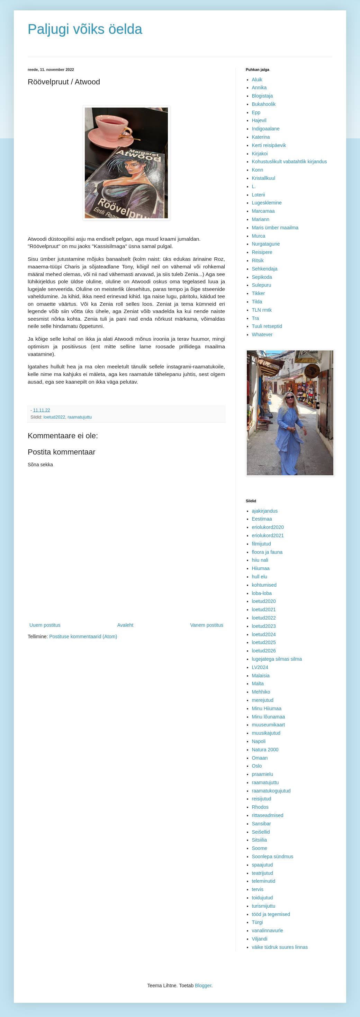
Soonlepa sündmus (273, 856)
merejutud (262, 700)
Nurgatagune (266, 244)
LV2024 (260, 667)
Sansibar (261, 823)
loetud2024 (264, 634)
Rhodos (260, 807)
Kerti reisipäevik (269, 145)
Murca (259, 236)
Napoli (259, 741)
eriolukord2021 (268, 535)
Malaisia (261, 675)
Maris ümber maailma (275, 227)
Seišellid (261, 832)
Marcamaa (263, 211)
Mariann (261, 219)
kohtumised (264, 585)
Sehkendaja (265, 269)
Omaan (260, 758)
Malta (258, 683)
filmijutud (261, 544)
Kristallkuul (264, 178)
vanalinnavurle (267, 930)
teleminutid (264, 881)
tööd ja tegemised (271, 914)
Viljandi (260, 939)
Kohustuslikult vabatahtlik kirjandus (289, 161)
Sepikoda (262, 277)
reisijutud (261, 798)
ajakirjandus (265, 511)
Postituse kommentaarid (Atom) (83, 636)
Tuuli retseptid (267, 326)
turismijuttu (264, 906)
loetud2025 (264, 642)
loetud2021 (264, 609)
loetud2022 (54, 417)
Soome (259, 848)
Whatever (262, 334)
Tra (255, 318)
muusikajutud (266, 733)
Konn (257, 170)
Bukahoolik (264, 104)
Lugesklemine (267, 202)
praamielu (262, 774)
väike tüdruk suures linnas (280, 947)
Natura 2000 (265, 749)
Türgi (257, 922)
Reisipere (262, 252)
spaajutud (262, 865)
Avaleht (125, 625)
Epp (256, 112)
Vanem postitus (206, 625)
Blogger (203, 985)
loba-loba (262, 593)
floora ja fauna (267, 552)
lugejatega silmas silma (277, 659)
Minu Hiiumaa (267, 708)
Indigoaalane (266, 128)
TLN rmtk (262, 310)
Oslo (257, 766)
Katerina (261, 137)
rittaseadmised (268, 815)
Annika (259, 87)
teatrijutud (262, 873)
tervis (257, 889)
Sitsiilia (259, 840)
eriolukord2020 (268, 527)
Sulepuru (261, 285)
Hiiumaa (261, 568)
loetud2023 (264, 626)
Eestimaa (262, 519)
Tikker (258, 293)
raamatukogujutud (271, 791)
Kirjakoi (260, 153)
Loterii (258, 195)
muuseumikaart (268, 724)
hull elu (259, 576)
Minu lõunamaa (268, 717)
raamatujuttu (80, 417)
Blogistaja (262, 96)
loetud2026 (264, 650)
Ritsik (258, 260)
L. (254, 186)
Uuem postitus (44, 625)
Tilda (257, 301)
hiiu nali (260, 560)
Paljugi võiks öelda (85, 29)
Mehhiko (261, 692)
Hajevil (259, 120)
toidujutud (262, 897)
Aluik (257, 79)
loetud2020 (264, 601)
